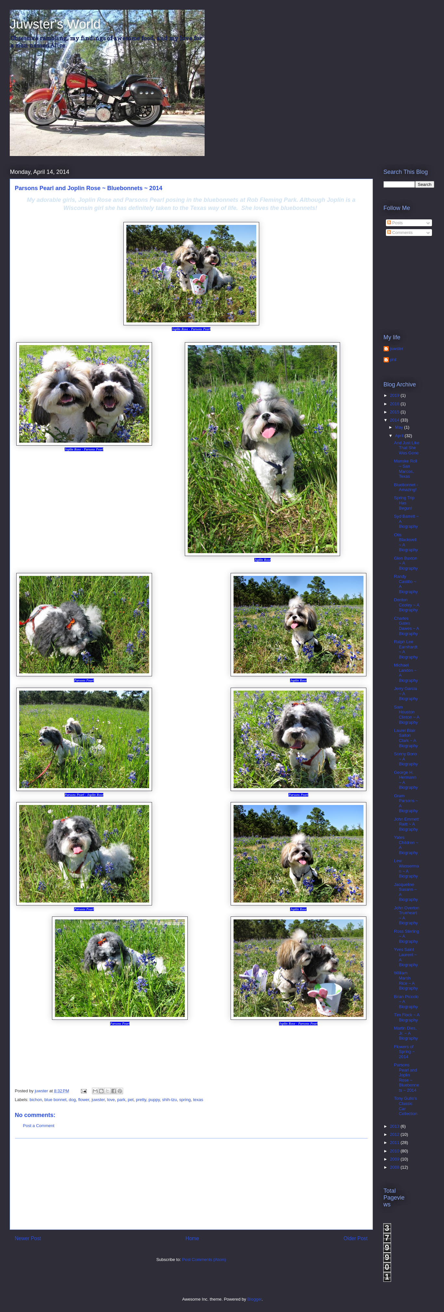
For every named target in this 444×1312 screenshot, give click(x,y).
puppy (153, 1099)
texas (198, 1099)
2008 (395, 1167)
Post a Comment (39, 1125)
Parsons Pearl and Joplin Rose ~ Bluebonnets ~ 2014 (406, 1077)
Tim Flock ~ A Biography (406, 1017)
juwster (98, 1099)
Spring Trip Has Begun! (404, 502)
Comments (399, 232)
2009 (395, 1159)
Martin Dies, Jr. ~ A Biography (406, 1033)
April (400, 435)
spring (185, 1099)
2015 (395, 411)
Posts (395, 222)
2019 (395, 395)
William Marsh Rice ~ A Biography (406, 980)
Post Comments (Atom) (204, 1259)
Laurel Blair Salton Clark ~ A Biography (406, 738)
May (399, 427)
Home (192, 1238)
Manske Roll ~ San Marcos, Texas (405, 469)
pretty (141, 1099)
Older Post (356, 1238)
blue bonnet (55, 1099)
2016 (395, 403)
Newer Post (28, 1238)
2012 (395, 1134)
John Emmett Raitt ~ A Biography (406, 824)
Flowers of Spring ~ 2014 (404, 1051)
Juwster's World (55, 24)
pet (130, 1099)
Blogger (254, 1299)
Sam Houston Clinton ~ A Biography (406, 715)
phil (393, 359)
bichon (36, 1099)
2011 (395, 1142)
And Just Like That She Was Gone (406, 447)
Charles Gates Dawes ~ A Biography (406, 626)
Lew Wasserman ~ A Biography (406, 868)
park (121, 1099)
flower (83, 1099)
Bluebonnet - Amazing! (406, 487)
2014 (395, 420)
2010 (395, 1151)
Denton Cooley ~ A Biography (406, 604)
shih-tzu (169, 1099)
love (111, 1099)
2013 (395, 1126)
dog (72, 1099)
